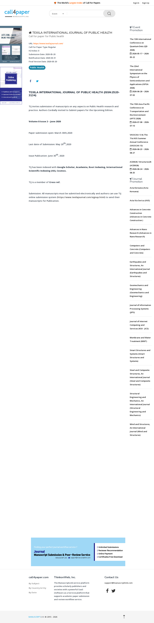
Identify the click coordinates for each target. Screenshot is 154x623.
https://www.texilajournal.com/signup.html (81, 197)
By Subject (34, 583)
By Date (33, 592)
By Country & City (37, 588)
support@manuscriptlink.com (118, 582)
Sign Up (145, 3)
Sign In (136, 3)
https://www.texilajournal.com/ (48, 43)
